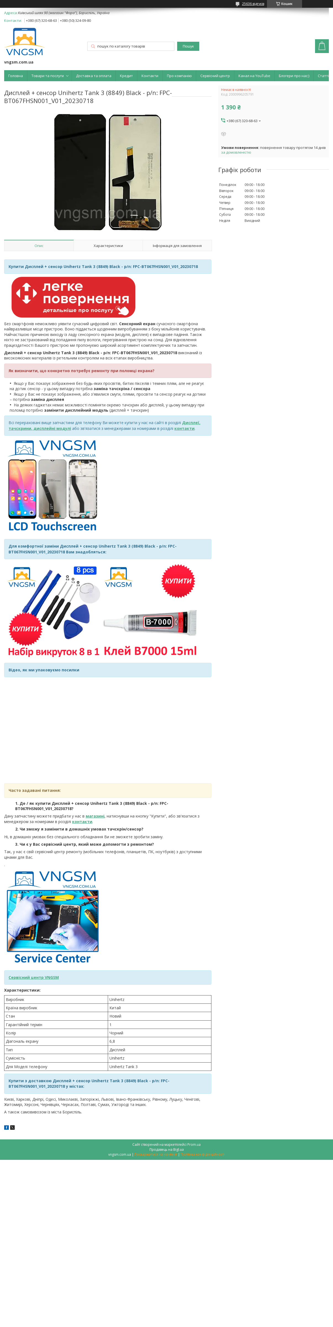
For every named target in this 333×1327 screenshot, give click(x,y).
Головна (15, 75)
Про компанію (179, 75)
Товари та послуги (48, 75)
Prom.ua (194, 1144)
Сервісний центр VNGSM (34, 977)
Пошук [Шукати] (188, 46)
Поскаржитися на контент (156, 1154)
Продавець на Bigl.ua (167, 1149)
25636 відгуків (253, 3)
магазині (95, 816)
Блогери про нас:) (294, 75)
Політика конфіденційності (203, 1154)
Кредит (126, 75)
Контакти (149, 75)
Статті (323, 75)
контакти (82, 821)
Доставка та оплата (93, 75)
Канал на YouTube (254, 75)
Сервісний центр (215, 75)
